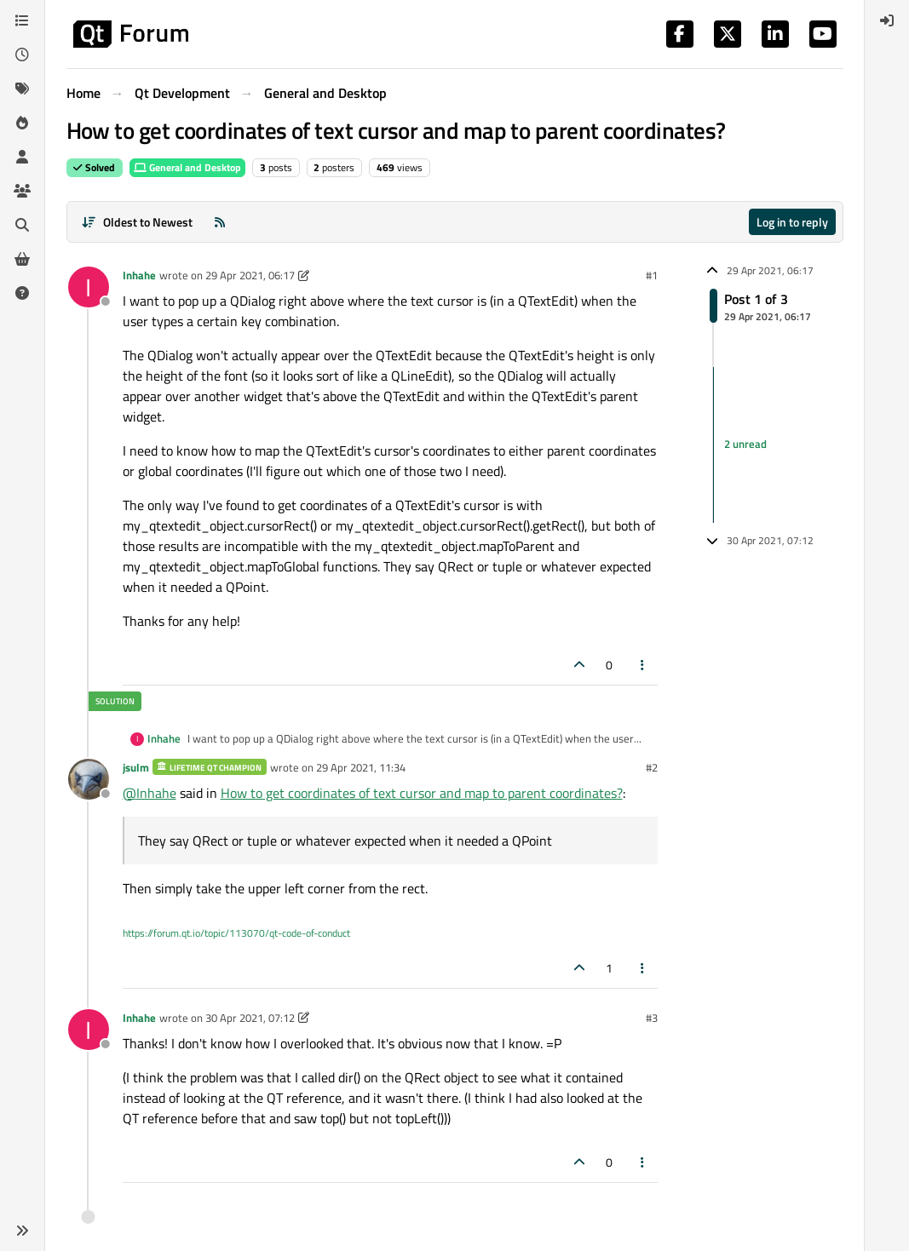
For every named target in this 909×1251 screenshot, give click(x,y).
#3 (652, 1017)
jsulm (136, 767)
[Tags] (22, 88)
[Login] (887, 20)
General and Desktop (187, 167)
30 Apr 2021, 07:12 (250, 1017)
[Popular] (22, 122)
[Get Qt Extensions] (22, 259)
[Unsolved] (22, 293)
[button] (22, 1230)
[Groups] (22, 190)
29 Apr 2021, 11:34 (361, 767)
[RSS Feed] (220, 222)
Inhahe (139, 275)
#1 (652, 275)
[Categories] (22, 20)
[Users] (22, 156)
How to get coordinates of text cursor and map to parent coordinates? (422, 793)
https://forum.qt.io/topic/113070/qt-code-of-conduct (236, 933)
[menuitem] (887, 20)
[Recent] (22, 54)
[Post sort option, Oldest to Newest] (137, 222)
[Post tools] (642, 664)
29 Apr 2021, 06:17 (250, 275)
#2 (652, 767)
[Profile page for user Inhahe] (88, 287)
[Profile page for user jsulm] (88, 779)
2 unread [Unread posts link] (745, 444)
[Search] (22, 224)
